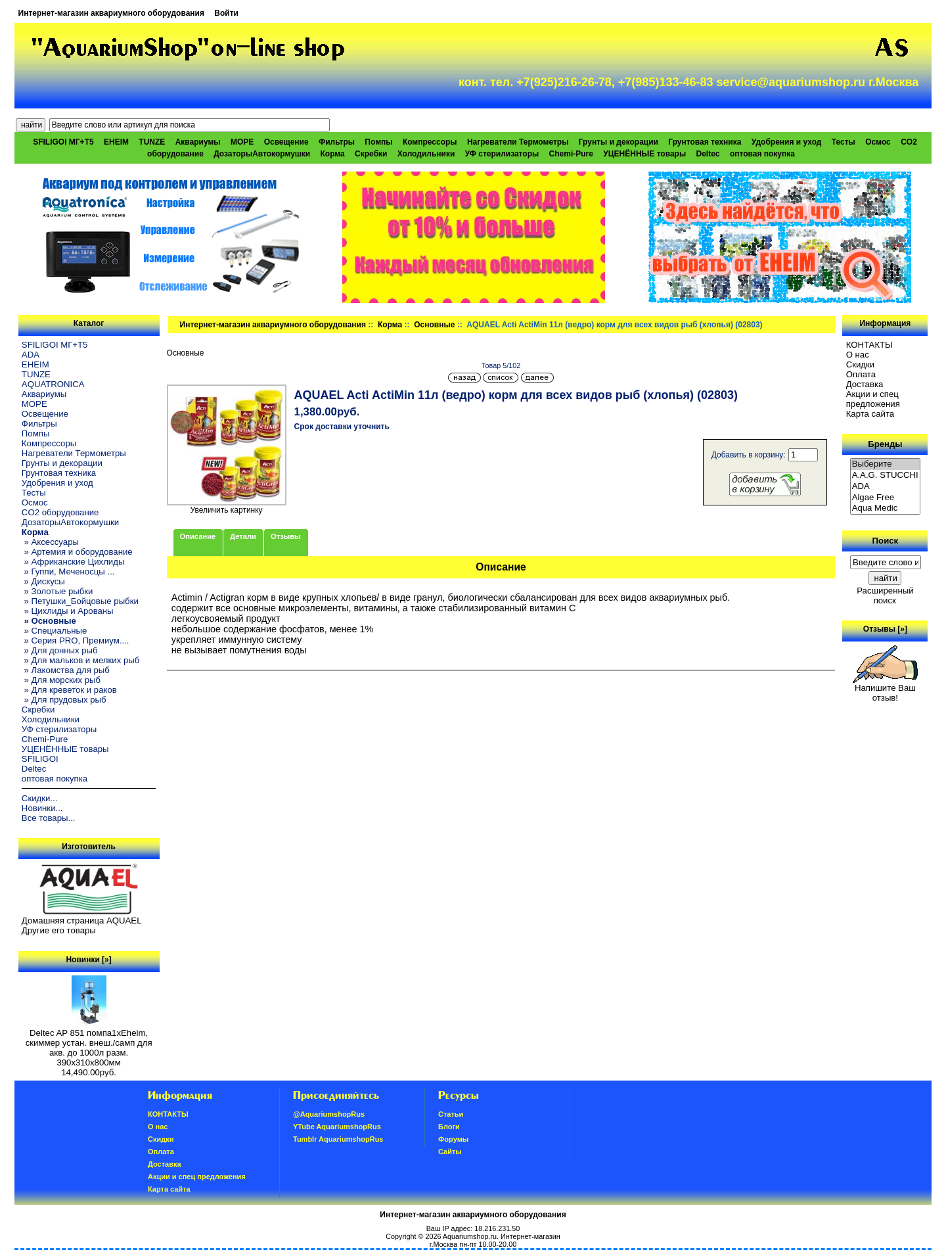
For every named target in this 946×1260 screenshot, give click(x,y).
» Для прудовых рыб (64, 700)
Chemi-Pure (571, 153)
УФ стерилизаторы (502, 153)
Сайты (450, 1151)
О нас (857, 355)
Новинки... (42, 808)
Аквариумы (198, 142)
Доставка (865, 384)
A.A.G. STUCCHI (885, 475)
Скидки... (39, 798)
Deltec (708, 153)
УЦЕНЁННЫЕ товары (644, 153)
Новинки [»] (88, 959)
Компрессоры (430, 142)
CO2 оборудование (60, 512)
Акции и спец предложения (873, 399)
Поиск (885, 541)
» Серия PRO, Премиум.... (75, 640)
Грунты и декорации (618, 142)
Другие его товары (59, 930)
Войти (226, 13)
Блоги (449, 1127)
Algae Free (885, 497)
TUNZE (152, 142)
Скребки (371, 153)
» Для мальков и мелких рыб (80, 660)
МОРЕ (242, 142)
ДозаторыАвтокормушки (262, 153)
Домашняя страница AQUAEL (82, 920)
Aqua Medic (885, 508)
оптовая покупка (762, 153)
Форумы (453, 1139)
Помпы (378, 142)
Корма (390, 324)
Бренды (885, 444)
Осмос (878, 142)
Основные (434, 324)
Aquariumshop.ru (470, 1236)
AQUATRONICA (53, 384)
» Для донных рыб (60, 650)
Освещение (286, 142)
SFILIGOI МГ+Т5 (63, 142)
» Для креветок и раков (69, 690)
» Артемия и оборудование (77, 552)
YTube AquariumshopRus (337, 1127)
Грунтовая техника (704, 142)
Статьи (450, 1114)
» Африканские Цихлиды (73, 562)
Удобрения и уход (787, 142)
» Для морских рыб (61, 680)
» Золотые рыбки (57, 591)
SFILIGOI (40, 759)
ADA (30, 355)
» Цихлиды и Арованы (68, 611)
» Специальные (54, 631)
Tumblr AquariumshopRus (338, 1139)
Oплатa (861, 374)
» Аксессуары (50, 542)
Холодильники (426, 153)
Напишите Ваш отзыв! (885, 689)
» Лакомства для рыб (66, 670)
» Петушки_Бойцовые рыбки (80, 601)
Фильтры (337, 142)
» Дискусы (43, 581)
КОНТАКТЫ (869, 345)
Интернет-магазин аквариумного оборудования (111, 13)
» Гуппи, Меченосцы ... (68, 571)
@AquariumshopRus (329, 1114)
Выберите (885, 464)
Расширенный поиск (885, 595)
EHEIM (116, 142)
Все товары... (49, 818)
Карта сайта (870, 414)
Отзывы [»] (885, 629)
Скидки (860, 364)
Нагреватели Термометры (517, 142)
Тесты (843, 142)
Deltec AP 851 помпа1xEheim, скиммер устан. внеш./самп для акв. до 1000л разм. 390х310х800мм (89, 1043)
